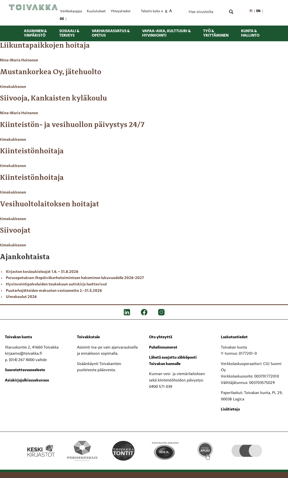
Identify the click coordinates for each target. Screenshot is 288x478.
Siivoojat (15, 230)
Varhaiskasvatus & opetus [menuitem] (111, 33)
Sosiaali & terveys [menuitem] (69, 33)
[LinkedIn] (127, 312)
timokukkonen (13, 87)
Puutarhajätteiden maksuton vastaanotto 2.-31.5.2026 (54, 291)
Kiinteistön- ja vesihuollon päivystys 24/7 (72, 125)
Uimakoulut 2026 (21, 297)
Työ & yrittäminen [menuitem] (215, 33)
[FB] (144, 312)
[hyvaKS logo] (246, 446)
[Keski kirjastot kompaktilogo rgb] (41, 446)
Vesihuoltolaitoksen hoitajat (49, 204)
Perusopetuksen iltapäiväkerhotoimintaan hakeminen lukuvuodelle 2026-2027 (75, 278)
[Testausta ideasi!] (164, 451)
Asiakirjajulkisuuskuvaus (27, 380)
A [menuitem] (162, 11)
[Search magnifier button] (231, 12)
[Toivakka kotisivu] (33, 7)
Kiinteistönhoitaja (32, 151)
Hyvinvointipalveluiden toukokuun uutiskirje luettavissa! (56, 284)
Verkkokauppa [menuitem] (71, 11)
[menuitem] (251, 11)
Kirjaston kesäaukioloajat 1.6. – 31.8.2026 (42, 272)
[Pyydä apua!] (205, 450)
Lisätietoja (230, 409)
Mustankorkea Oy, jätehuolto (50, 72)
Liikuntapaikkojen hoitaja (45, 45)
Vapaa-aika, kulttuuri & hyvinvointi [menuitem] (166, 33)
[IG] (161, 312)
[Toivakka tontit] (123, 451)
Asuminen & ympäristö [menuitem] (35, 33)
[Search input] (207, 12)
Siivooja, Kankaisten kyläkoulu (53, 98)
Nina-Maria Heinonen (19, 60)
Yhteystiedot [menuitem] (121, 11)
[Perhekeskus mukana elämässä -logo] (82, 451)
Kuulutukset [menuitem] (96, 11)
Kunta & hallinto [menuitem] (250, 33)
